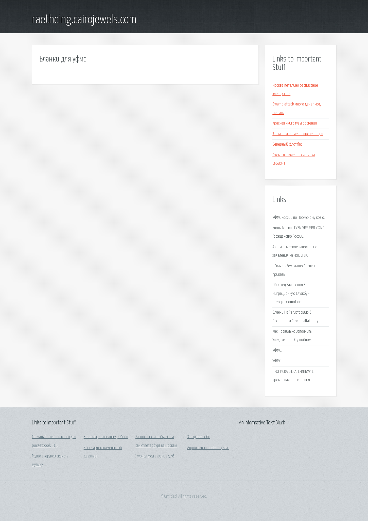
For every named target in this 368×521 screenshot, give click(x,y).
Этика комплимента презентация (297, 134)
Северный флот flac (287, 144)
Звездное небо (198, 437)
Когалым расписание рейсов (106, 437)
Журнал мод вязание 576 (154, 456)
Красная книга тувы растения (294, 123)
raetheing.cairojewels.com (84, 20)
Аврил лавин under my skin (208, 448)
